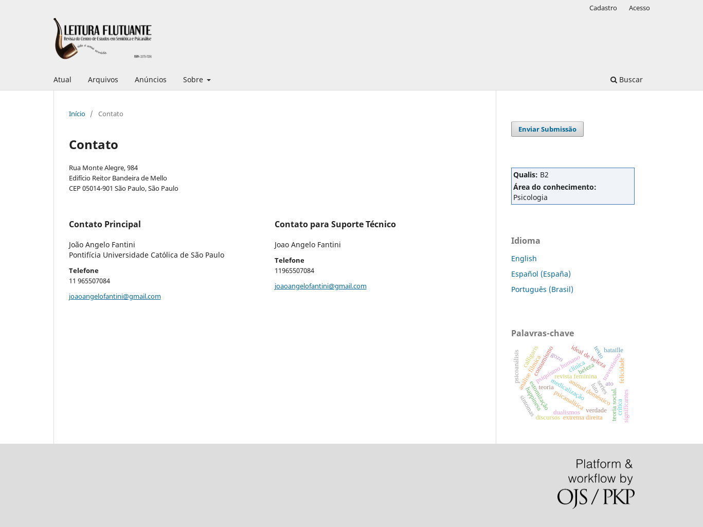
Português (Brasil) (542, 289)
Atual (62, 79)
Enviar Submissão (547, 129)
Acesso (639, 7)
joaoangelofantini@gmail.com (115, 296)
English (524, 258)
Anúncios (151, 79)
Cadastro (603, 7)
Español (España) (541, 274)
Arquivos (103, 79)
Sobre (194, 79)
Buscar (626, 79)
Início (77, 113)
